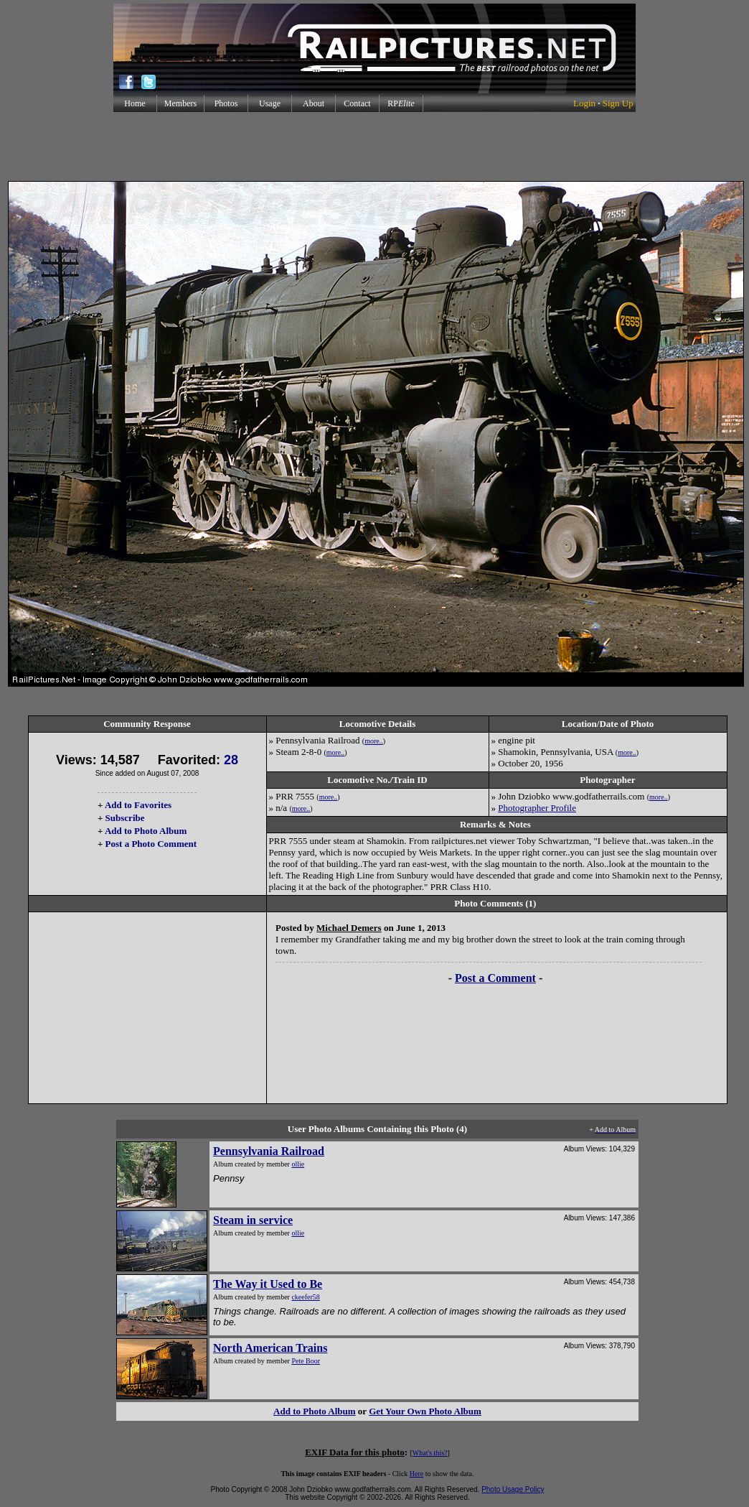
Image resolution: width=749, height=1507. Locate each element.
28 (231, 760)
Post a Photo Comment (151, 843)
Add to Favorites (138, 804)
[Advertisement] (374, 146)
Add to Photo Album (146, 830)
